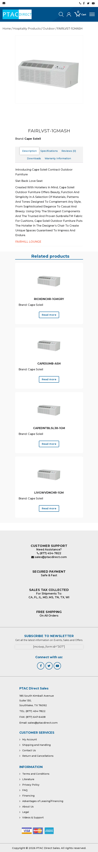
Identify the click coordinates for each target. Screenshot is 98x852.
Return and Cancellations (38, 755)
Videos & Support (33, 817)
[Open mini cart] (81, 16)
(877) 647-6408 (36, 716)
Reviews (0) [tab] (68, 150)
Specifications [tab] (49, 150)
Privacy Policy (30, 784)
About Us (28, 806)
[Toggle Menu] (92, 14)
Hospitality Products (27, 28)
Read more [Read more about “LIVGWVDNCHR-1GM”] (49, 508)
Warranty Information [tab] (58, 158)
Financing (28, 795)
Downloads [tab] (34, 158)
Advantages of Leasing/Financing (42, 801)
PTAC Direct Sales (48, 848)
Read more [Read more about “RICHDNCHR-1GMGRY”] (49, 314)
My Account (29, 739)
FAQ (25, 790)
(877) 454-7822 (49, 553)
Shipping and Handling (36, 744)
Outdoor (49, 28)
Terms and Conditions (35, 773)
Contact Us (29, 750)
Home (7, 28)
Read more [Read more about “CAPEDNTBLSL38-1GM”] (49, 443)
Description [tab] (29, 150)
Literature (28, 779)
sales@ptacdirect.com (49, 557)
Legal (25, 812)
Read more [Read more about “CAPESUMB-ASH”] (49, 379)
